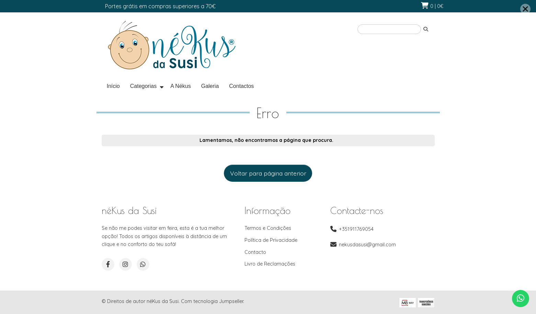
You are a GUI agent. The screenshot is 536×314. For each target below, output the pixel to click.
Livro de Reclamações (269, 264)
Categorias (143, 86)
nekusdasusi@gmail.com (367, 245)
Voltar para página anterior (268, 173)
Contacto (255, 252)
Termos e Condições (267, 228)
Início (113, 86)
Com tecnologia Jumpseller (212, 301)
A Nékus (180, 86)
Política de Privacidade (270, 240)
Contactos (241, 86)
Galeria (210, 86)
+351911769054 (356, 229)
